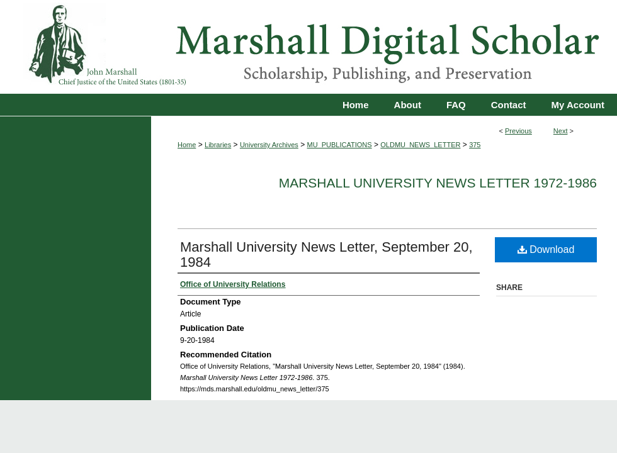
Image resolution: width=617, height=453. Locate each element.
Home (187, 144)
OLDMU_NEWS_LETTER (420, 144)
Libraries (218, 144)
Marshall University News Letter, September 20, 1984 (326, 254)
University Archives (269, 144)
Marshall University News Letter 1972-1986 (438, 183)
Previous (518, 131)
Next (560, 131)
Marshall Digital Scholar (308, 47)
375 (474, 144)
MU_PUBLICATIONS (339, 144)
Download (546, 249)
